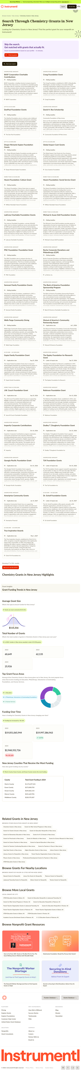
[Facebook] (63, 1068)
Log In (63, 6)
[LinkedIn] (77, 1068)
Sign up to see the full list (10, 567)
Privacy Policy (29, 1067)
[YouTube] (73, 1068)
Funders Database (51, 998)
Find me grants (11, 55)
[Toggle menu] (78, 6)
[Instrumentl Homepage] (9, 6)
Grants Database (69, 998)
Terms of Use (39, 1067)
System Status (49, 1067)
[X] (68, 1068)
